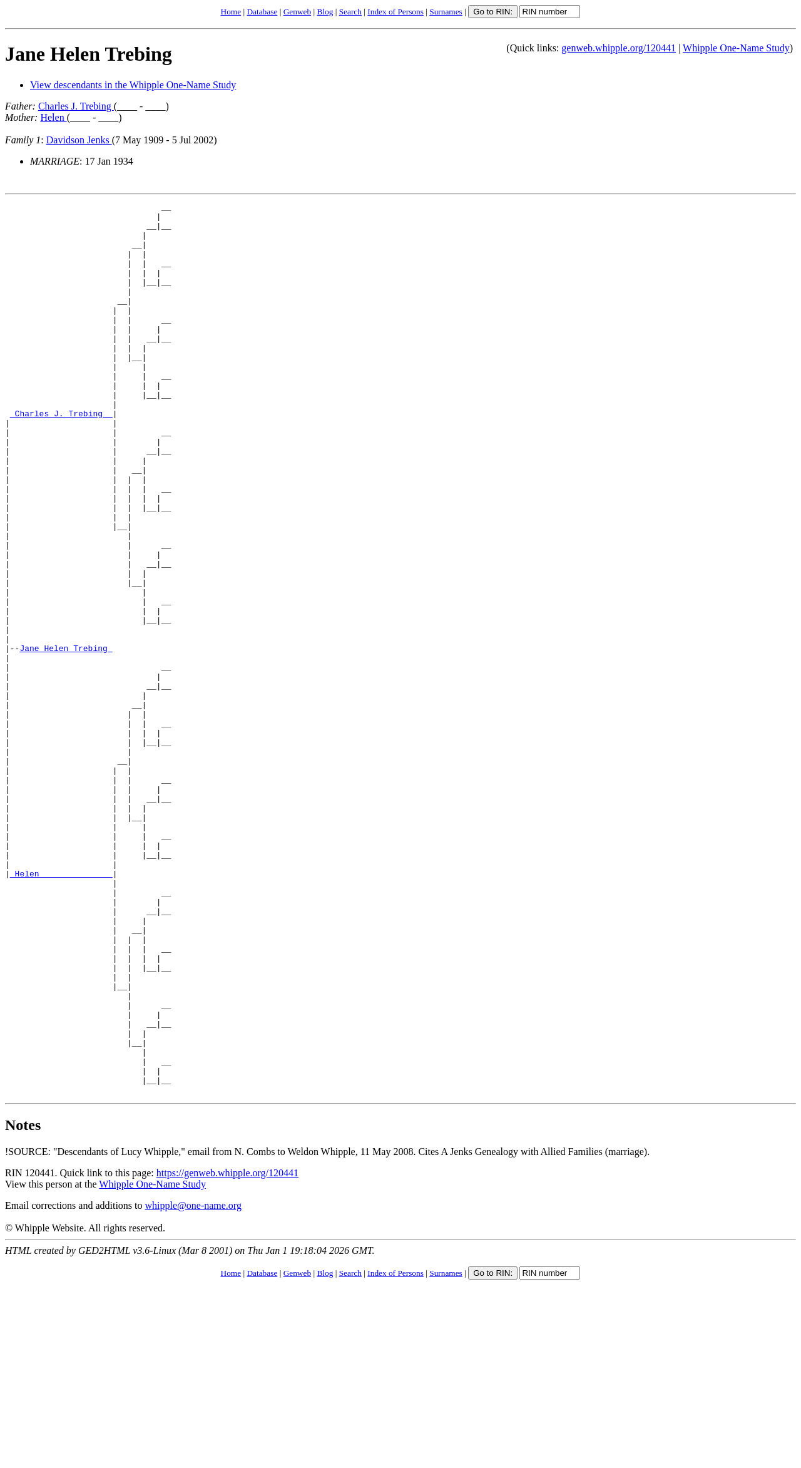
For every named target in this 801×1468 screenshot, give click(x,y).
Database (262, 11)
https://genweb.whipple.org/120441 (227, 1351)
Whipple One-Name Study (736, 48)
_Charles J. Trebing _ (61, 456)
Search (350, 11)
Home (231, 11)
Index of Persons (395, 11)
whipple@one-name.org (193, 1383)
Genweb (297, 11)
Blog (325, 11)
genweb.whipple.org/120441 (618, 48)
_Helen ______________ (61, 1008)
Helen (53, 117)
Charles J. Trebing (76, 106)
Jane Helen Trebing (88, 54)
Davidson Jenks (79, 140)
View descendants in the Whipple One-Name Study (133, 85)
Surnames (445, 11)
